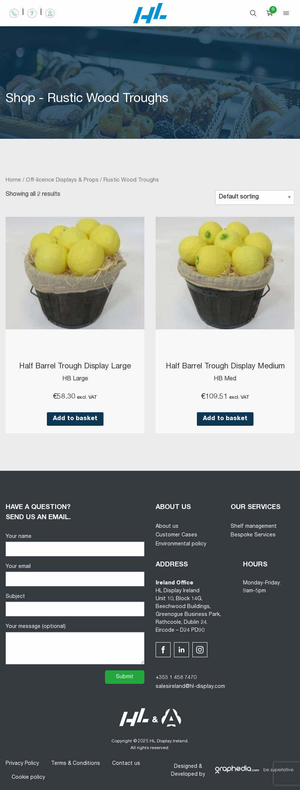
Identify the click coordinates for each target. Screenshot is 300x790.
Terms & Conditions (75, 763)
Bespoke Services (253, 535)
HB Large (75, 379)
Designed (185, 766)
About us (167, 526)
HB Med (225, 379)
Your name (75, 545)
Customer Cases (176, 535)
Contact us (126, 763)
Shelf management (254, 526)
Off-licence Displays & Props (62, 180)
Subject (75, 605)
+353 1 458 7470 (176, 677)
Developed (184, 774)
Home (13, 180)
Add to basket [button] (75, 419)
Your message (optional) (75, 644)
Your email (75, 575)
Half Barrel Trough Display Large (75, 367)
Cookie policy (28, 777)
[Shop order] (254, 197)
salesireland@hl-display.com (190, 686)
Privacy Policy (22, 763)
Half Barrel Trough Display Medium (225, 367)
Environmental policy (181, 544)
